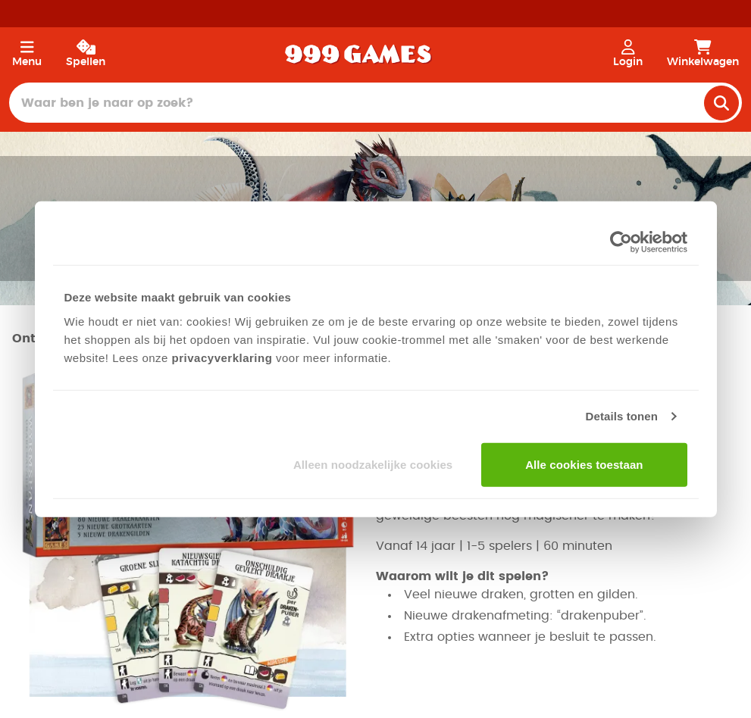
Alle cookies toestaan (584, 463)
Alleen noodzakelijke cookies (372, 463)
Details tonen (622, 416)
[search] (721, 103)
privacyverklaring (222, 357)
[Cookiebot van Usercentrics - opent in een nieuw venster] (621, 242)
